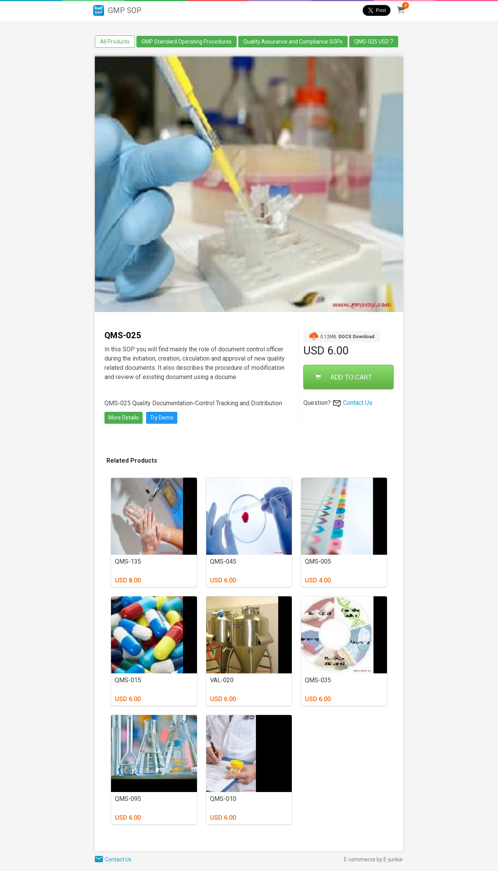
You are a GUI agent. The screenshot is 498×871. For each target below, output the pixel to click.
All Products (115, 42)
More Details (123, 418)
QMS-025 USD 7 (373, 42)
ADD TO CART (343, 377)
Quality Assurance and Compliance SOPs (293, 42)
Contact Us (357, 402)
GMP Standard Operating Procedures (186, 42)
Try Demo (161, 418)
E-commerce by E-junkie (373, 859)
